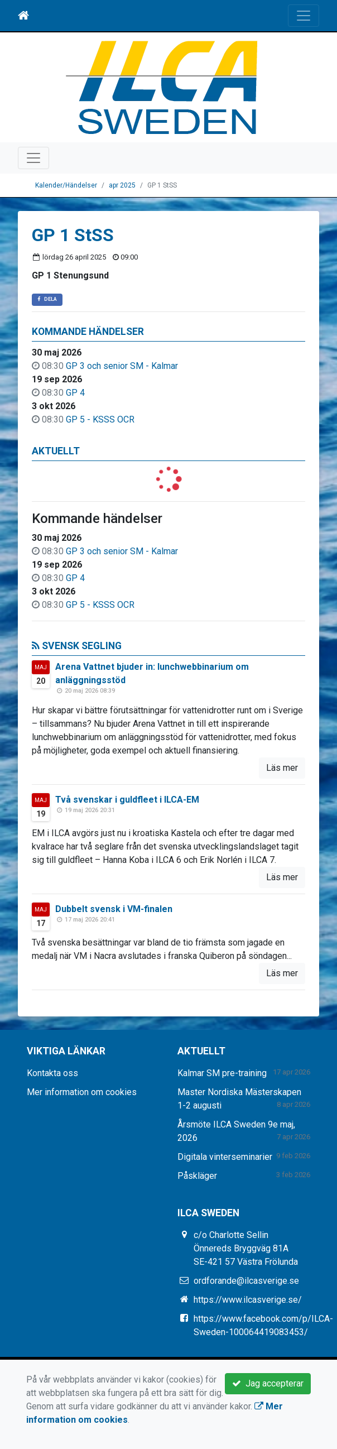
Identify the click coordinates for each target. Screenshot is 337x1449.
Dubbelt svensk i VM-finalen (113, 909)
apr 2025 (122, 185)
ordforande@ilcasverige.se (246, 1280)
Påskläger (197, 1175)
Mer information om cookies (82, 1092)
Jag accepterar (268, 1383)
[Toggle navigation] (303, 15)
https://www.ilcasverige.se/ (248, 1299)
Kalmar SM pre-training (222, 1073)
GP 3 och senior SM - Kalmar (122, 366)
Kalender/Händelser (66, 185)
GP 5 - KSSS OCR (100, 419)
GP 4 (75, 392)
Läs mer (282, 767)
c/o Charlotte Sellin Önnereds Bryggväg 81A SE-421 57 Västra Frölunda (246, 1248)
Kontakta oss (52, 1073)
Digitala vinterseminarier (224, 1156)
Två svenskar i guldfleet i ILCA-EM (127, 799)
